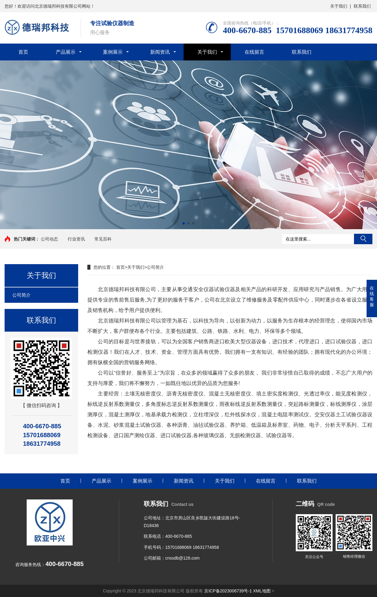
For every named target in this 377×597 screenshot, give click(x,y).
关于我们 (338, 6)
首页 (23, 52)
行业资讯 (76, 239)
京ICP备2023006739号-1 (228, 590)
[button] (183, 223)
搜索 (363, 239)
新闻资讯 (160, 52)
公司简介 (21, 295)
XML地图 (262, 590)
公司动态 (49, 239)
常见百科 (103, 239)
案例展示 (113, 52)
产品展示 (65, 52)
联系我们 (362, 6)
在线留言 (254, 52)
